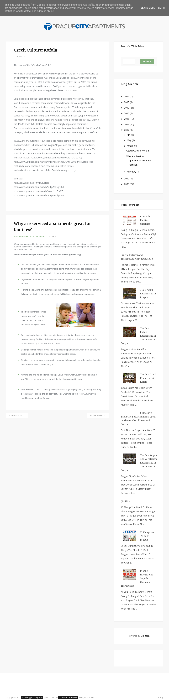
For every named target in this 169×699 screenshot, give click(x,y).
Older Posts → (98, 415)
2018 (127, 102)
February (132, 171)
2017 (127, 107)
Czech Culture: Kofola (137, 150)
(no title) (125, 501)
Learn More (148, 8)
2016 (127, 113)
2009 (127, 184)
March (130, 145)
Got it (161, 8)
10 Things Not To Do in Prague (147, 536)
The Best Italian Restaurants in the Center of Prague (138, 336)
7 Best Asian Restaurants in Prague (148, 294)
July (129, 134)
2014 (127, 124)
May (129, 140)
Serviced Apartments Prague (29, 236)
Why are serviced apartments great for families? (139, 160)
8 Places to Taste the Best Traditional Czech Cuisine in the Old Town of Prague (138, 419)
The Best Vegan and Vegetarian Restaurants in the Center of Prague (139, 463)
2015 (127, 118)
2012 (127, 129)
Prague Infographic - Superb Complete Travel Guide (137, 578)
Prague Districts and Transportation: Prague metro (137, 257)
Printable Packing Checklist (145, 220)
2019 (127, 96)
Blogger (145, 635)
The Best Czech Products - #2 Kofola (148, 378)
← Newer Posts (17, 415)
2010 (127, 178)
